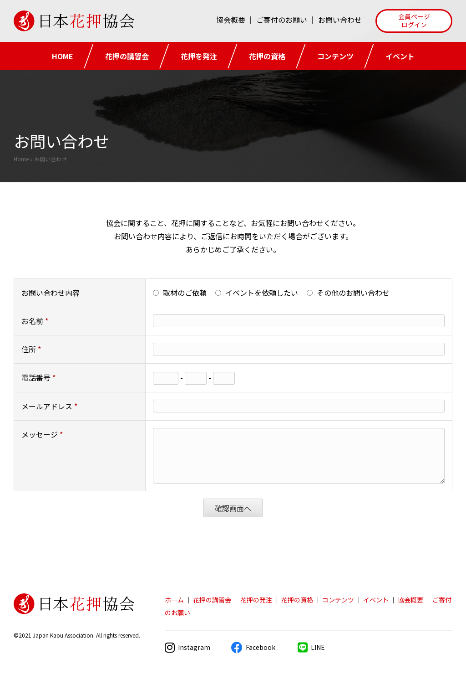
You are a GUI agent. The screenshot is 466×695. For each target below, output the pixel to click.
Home (21, 159)
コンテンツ (335, 56)
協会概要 (230, 19)
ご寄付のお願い (281, 19)
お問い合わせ (340, 19)
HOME (62, 56)
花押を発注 (199, 56)
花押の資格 (267, 56)
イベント (400, 56)
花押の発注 (256, 599)
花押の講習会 (127, 56)
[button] (413, 21)
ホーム (174, 599)
